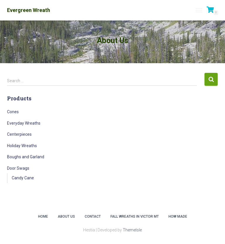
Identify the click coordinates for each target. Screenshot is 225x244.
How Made (177, 216)
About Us (66, 216)
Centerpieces (19, 134)
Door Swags (18, 168)
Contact (93, 216)
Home (43, 216)
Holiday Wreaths (22, 145)
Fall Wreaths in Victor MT (134, 216)
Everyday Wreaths (23, 123)
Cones (13, 111)
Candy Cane (23, 178)
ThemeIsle (132, 230)
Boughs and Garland (25, 156)
